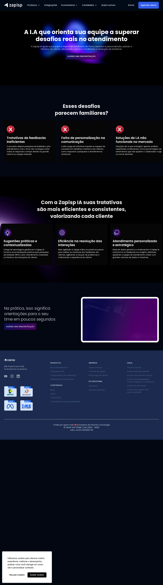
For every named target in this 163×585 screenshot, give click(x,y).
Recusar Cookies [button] (17, 575)
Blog (52, 389)
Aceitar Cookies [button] (37, 575)
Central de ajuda (97, 371)
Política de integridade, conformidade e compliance (141, 380)
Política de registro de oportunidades (137, 391)
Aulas (53, 393)
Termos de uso (134, 367)
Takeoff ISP (55, 397)
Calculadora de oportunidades (65, 401)
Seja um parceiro (97, 389)
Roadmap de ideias (98, 375)
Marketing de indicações (62, 379)
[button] (33, 5)
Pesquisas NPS (57, 371)
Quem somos (108, 5)
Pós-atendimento (59, 367)
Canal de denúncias (136, 385)
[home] (13, 5)
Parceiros (93, 386)
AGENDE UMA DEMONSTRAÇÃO (81, 56)
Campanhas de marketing (63, 375)
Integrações (50, 5)
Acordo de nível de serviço (140, 375)
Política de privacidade (138, 371)
